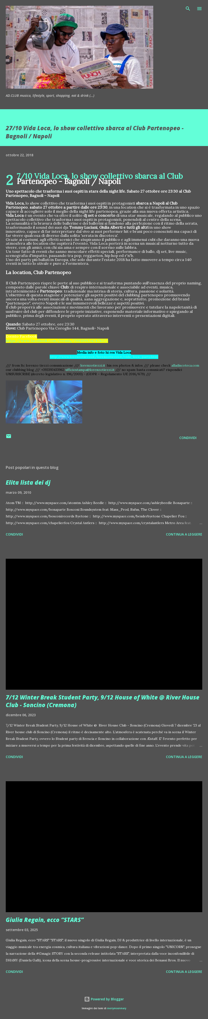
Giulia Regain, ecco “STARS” (45, 920)
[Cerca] (188, 8)
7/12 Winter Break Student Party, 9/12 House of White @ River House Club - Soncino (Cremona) (102, 701)
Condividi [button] (188, 437)
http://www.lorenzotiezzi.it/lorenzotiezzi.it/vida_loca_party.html (104, 357)
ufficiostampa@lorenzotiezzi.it (90, 370)
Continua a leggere (184, 534)
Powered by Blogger (104, 999)
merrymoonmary (116, 1008)
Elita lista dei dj (28, 482)
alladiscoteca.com (185, 365)
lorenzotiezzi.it (92, 365)
